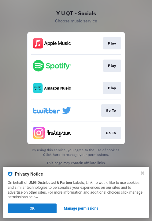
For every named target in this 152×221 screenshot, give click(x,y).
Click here (52, 154)
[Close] (142, 173)
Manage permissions (81, 208)
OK (32, 208)
